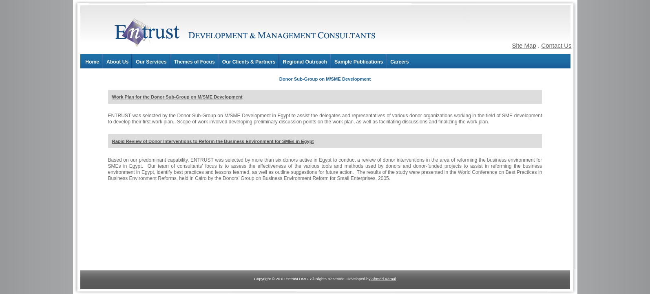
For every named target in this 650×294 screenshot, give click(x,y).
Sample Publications (358, 62)
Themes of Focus (194, 62)
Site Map (524, 45)
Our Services (151, 62)
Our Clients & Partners (249, 62)
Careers (399, 62)
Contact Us (556, 45)
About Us (117, 62)
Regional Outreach (305, 62)
